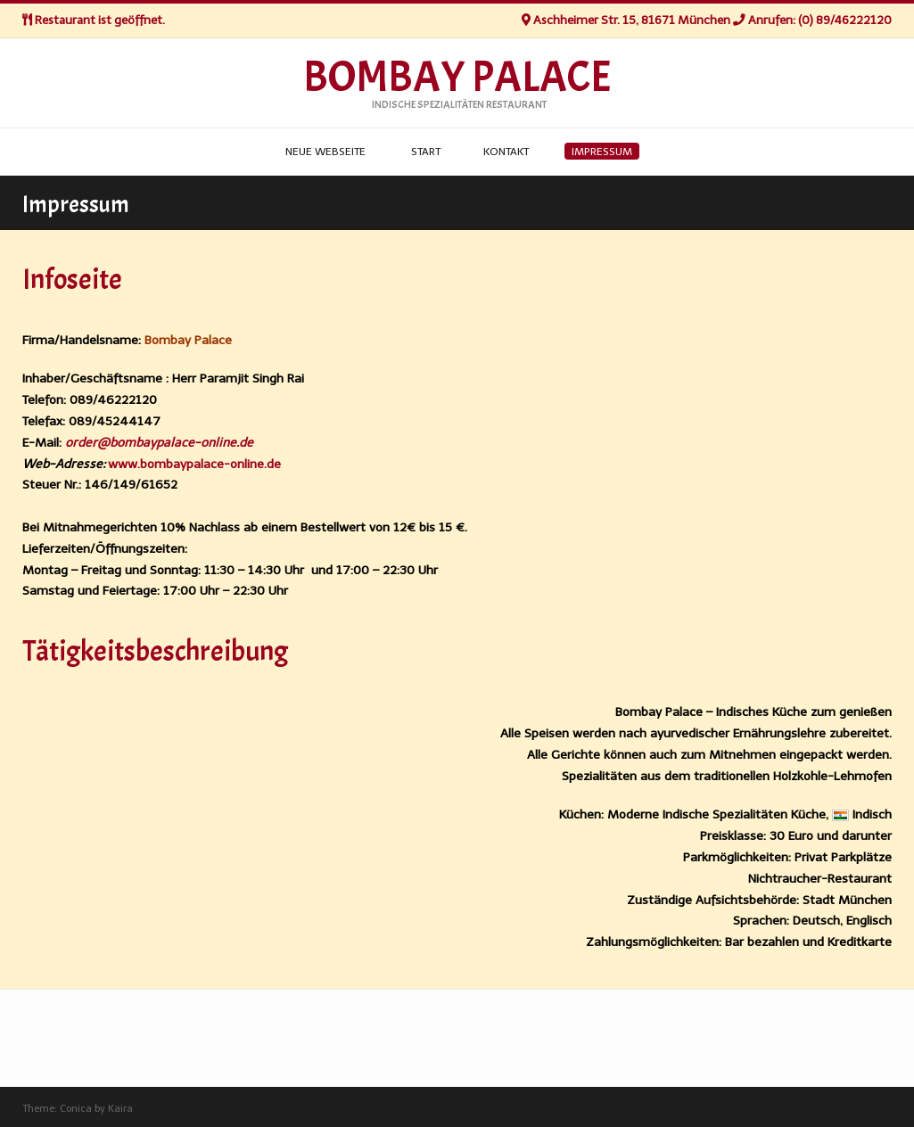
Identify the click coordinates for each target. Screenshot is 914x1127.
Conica (76, 1109)
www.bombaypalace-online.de (194, 464)
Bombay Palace (457, 77)
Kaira (120, 1109)
